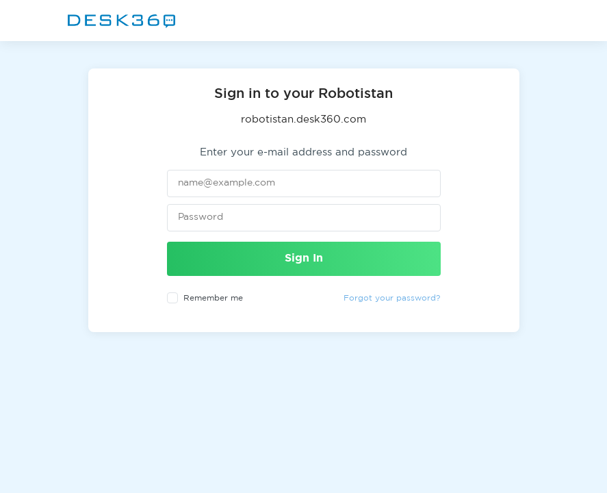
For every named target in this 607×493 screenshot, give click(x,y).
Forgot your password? (392, 298)
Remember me (213, 298)
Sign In (304, 258)
